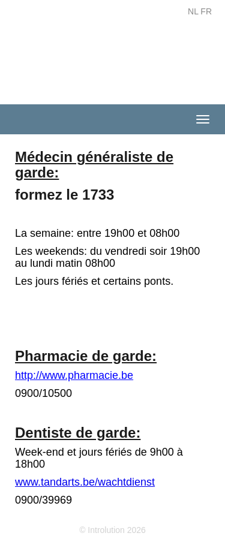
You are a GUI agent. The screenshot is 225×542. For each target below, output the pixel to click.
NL (193, 11)
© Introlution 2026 (112, 530)
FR (206, 11)
